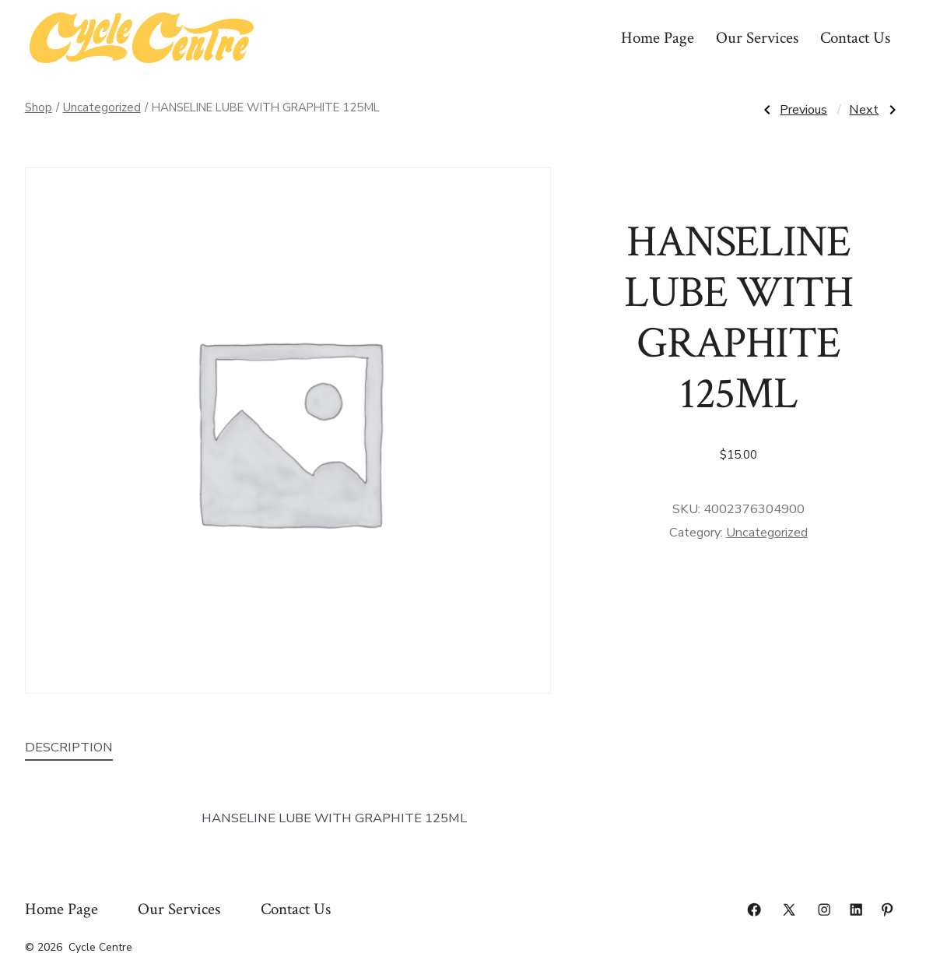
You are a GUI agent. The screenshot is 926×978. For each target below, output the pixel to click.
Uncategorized (102, 107)
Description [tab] (69, 747)
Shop (38, 107)
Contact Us (855, 37)
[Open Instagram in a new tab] (824, 909)
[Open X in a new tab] (789, 909)
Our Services (757, 37)
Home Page (657, 37)
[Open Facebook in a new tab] (754, 909)
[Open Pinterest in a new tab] (887, 909)
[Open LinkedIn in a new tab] (856, 909)
